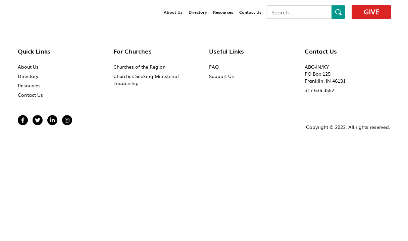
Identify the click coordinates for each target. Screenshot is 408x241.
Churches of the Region (139, 66)
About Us (173, 12)
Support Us (221, 76)
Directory (198, 12)
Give (371, 11)
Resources (223, 12)
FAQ (214, 66)
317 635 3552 (319, 90)
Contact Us (250, 12)
